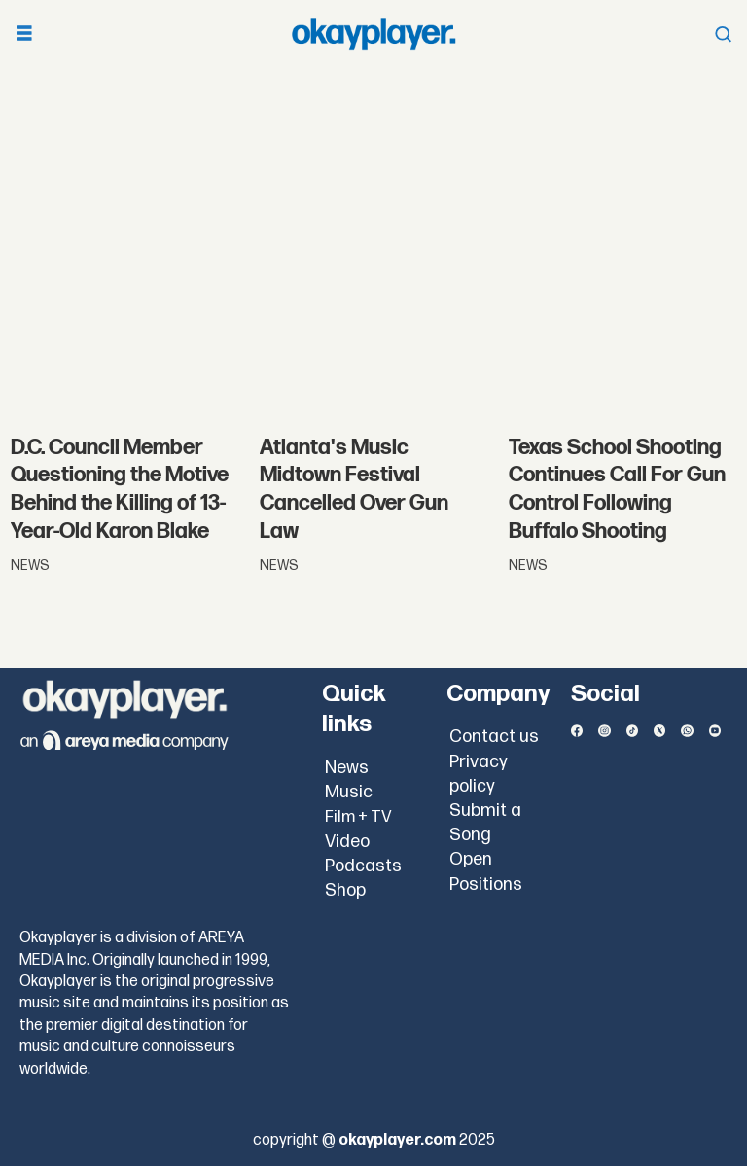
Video (347, 841)
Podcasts (363, 866)
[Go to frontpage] (373, 34)
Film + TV (358, 817)
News (347, 768)
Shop (345, 890)
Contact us (494, 736)
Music (349, 792)
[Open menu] (24, 34)
